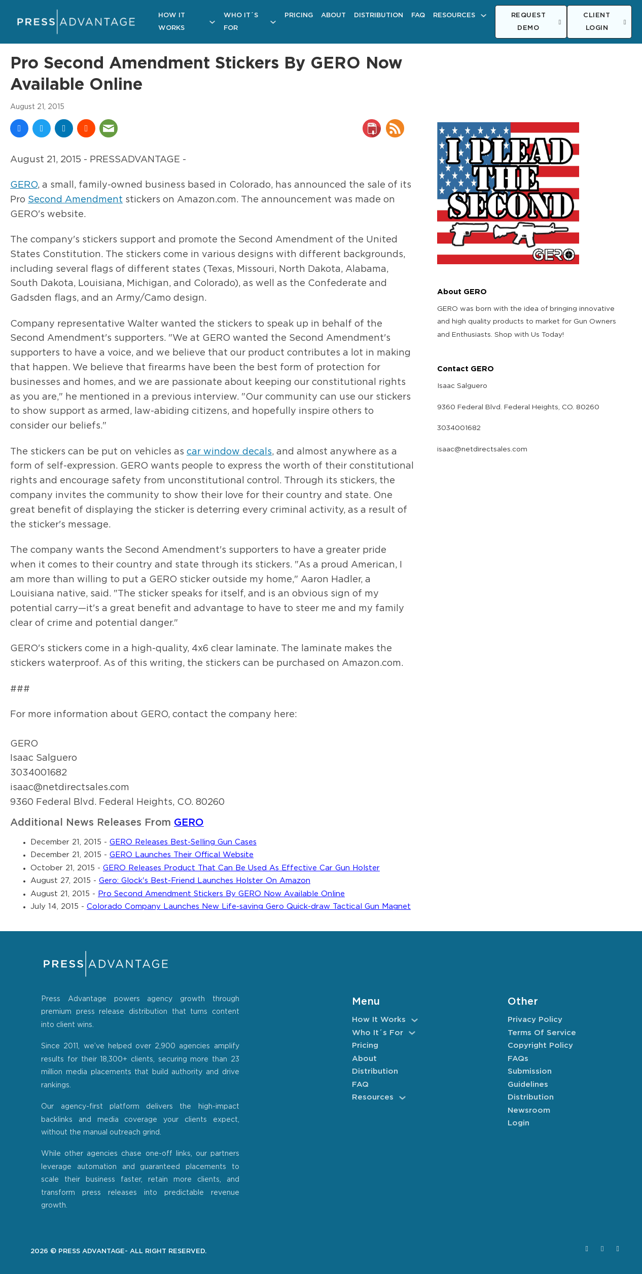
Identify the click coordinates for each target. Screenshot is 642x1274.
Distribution (378, 15)
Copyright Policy (540, 1045)
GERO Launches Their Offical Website (182, 855)
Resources (454, 15)
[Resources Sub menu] (483, 15)
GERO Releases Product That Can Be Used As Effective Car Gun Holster (241, 868)
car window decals (229, 452)
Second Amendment (75, 200)
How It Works (171, 22)
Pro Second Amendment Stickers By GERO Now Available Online (221, 894)
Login (518, 1123)
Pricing (298, 15)
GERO (24, 185)
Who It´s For (241, 22)
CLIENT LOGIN (604, 22)
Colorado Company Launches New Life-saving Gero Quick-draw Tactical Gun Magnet (249, 906)
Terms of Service (542, 1033)
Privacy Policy (535, 1019)
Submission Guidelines (530, 1078)
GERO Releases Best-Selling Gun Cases (183, 842)
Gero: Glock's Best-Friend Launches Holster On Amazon (204, 880)
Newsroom (529, 1110)
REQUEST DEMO (536, 22)
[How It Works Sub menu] (212, 22)
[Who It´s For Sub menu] (273, 22)
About (333, 15)
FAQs (518, 1058)
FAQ (418, 15)
